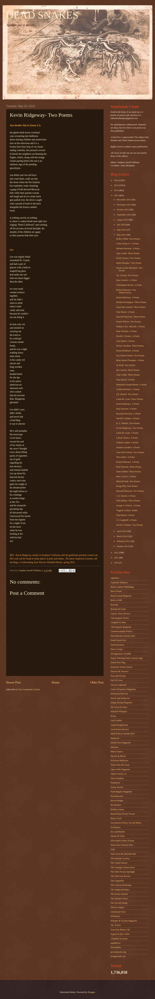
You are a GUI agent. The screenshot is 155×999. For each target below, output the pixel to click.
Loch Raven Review (120, 729)
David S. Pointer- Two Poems (129, 525)
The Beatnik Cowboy (120, 858)
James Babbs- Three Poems (128, 471)
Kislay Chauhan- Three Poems (130, 346)
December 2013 (124, 199)
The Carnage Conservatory (123, 867)
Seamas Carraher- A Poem (128, 447)
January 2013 (123, 546)
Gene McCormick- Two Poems (130, 452)
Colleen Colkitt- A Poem (127, 442)
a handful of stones (119, 938)
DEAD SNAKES (42, 15)
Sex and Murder (118, 831)
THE (113, 849)
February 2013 (123, 541)
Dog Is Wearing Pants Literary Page (127, 658)
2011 (116, 557)
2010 (116, 563)
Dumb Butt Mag (118, 662)
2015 (116, 185)
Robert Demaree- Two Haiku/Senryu (126, 291)
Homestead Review (119, 693)
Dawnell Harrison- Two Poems (130, 491)
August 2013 (123, 220)
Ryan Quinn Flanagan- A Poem (130, 360)
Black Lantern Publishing (122, 587)
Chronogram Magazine (121, 627)
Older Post (97, 682)
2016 (116, 180)
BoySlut (114, 605)
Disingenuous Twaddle (121, 654)
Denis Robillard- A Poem (127, 350)
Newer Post (13, 682)
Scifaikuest (116, 827)
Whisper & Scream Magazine (124, 921)
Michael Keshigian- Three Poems (131, 302)
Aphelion (115, 578)
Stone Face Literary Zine (122, 845)
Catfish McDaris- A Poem (127, 389)
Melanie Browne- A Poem (128, 248)
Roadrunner (116, 805)
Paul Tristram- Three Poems (128, 467)
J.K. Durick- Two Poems (127, 275)
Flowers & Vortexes (120, 671)
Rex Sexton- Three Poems (128, 370)
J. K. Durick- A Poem (125, 496)
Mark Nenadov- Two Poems (128, 263)
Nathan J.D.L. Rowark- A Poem (130, 326)
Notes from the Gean (120, 765)
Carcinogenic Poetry (120, 618)
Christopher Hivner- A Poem (129, 285)
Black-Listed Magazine (121, 596)
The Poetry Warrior (119, 894)
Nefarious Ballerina (119, 760)
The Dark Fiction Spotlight (123, 872)
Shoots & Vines (118, 836)
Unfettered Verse (118, 912)
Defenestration (117, 645)
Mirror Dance (117, 751)
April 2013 (122, 531)
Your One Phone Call (120, 929)
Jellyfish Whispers (119, 711)
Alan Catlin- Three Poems (128, 253)
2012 (116, 552)
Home (55, 682)
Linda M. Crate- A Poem (127, 433)
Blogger (91, 992)
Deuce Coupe (117, 649)
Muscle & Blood (118, 756)
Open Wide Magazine (120, 769)
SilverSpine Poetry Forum (122, 840)
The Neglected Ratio (120, 889)
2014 (116, 190)
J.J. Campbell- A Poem (126, 520)
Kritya (113, 716)
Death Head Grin (118, 640)
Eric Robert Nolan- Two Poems (130, 355)
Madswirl (115, 738)
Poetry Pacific (117, 787)
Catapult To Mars (118, 622)
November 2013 (124, 205)
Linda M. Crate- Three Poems (129, 399)
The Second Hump (119, 903)
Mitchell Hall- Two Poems (128, 481)
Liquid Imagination (119, 725)
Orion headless (117, 778)
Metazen (114, 747)
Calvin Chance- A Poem (127, 438)
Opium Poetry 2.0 (119, 774)
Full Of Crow (117, 680)
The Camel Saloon (119, 863)
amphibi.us (116, 943)
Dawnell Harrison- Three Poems (130, 317)
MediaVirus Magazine (121, 742)
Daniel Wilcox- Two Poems (128, 321)
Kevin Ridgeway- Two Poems (129, 428)
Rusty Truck (116, 818)
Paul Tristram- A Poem (126, 331)
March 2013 (122, 536)
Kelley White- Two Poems (128, 239)
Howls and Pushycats (120, 698)
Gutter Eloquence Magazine (123, 689)
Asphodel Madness (119, 582)
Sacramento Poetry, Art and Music (126, 823)
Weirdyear (115, 916)
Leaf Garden (116, 720)
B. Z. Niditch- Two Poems (128, 423)
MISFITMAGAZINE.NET (123, 733)
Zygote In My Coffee (120, 934)
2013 (116, 195)
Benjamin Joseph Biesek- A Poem (131, 384)
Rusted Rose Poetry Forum (123, 814)
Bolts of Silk (116, 600)
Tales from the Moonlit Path (123, 854)
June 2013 (121, 230)
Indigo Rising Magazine (121, 702)
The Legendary (117, 880)
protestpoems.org (118, 952)
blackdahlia (116, 947)
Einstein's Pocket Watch (121, 667)
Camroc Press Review (120, 613)
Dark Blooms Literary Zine (123, 636)
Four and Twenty (118, 676)
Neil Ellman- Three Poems (128, 500)
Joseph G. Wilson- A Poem (128, 505)
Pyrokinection (117, 796)
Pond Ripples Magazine (121, 791)
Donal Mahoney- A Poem (127, 297)
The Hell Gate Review (121, 876)
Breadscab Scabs (118, 609)
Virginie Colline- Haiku (126, 510)
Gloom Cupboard (118, 685)
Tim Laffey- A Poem (125, 457)
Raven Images (117, 800)
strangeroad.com (118, 956)
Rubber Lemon (117, 809)
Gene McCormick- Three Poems (130, 307)
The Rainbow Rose (119, 898)
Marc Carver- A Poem (126, 476)
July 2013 (121, 224)
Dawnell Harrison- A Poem (128, 413)
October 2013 (123, 209)
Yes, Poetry (116, 925)
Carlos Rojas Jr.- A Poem (127, 243)
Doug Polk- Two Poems (127, 486)
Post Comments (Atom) (29, 689)
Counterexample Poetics (122, 631)
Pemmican (115, 782)
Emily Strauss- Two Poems (128, 258)
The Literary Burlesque (121, 885)
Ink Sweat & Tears (119, 707)
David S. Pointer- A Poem (127, 336)
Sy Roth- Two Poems (125, 365)
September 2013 (124, 214)
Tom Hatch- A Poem (125, 312)
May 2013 (121, 235)
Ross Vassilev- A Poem (126, 280)
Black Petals (116, 591)
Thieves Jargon (117, 907)
